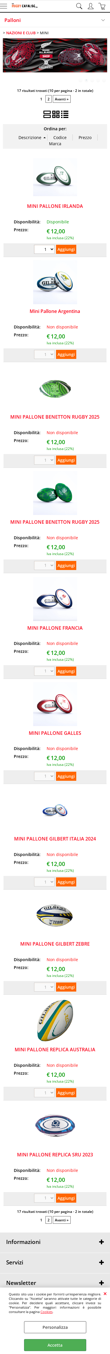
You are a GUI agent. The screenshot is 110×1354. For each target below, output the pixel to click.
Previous (7, 59)
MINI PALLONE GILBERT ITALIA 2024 (55, 839)
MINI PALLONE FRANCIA (55, 628)
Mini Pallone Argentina (55, 311)
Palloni (12, 20)
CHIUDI (105, 1293)
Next (103, 59)
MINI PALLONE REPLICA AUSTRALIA (55, 1049)
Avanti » (62, 99)
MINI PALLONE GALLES (55, 733)
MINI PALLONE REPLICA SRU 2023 (55, 1154)
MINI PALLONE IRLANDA (55, 206)
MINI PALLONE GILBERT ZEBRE (55, 944)
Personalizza (55, 1327)
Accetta (55, 1345)
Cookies (46, 1312)
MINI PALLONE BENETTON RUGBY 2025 (54, 417)
